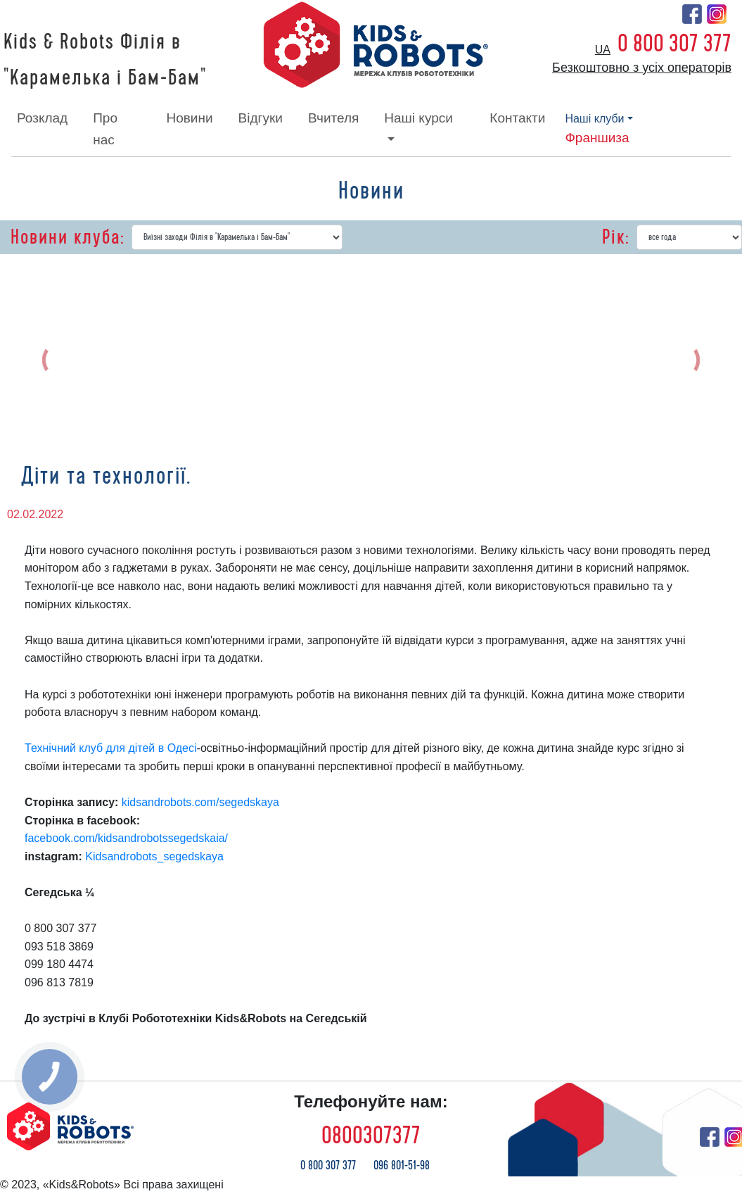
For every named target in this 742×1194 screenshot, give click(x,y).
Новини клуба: (67, 237)
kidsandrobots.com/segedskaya (200, 802)
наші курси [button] (418, 118)
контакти (517, 118)
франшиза (597, 137)
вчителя (333, 118)
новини (189, 118)
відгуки (260, 118)
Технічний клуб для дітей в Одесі (111, 748)
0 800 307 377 (674, 43)
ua (602, 50)
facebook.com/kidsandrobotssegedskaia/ (126, 838)
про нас (105, 128)
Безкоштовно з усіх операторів (641, 68)
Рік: (615, 237)
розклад (42, 118)
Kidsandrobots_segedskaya (154, 856)
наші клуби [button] (594, 119)
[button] (61, 360)
